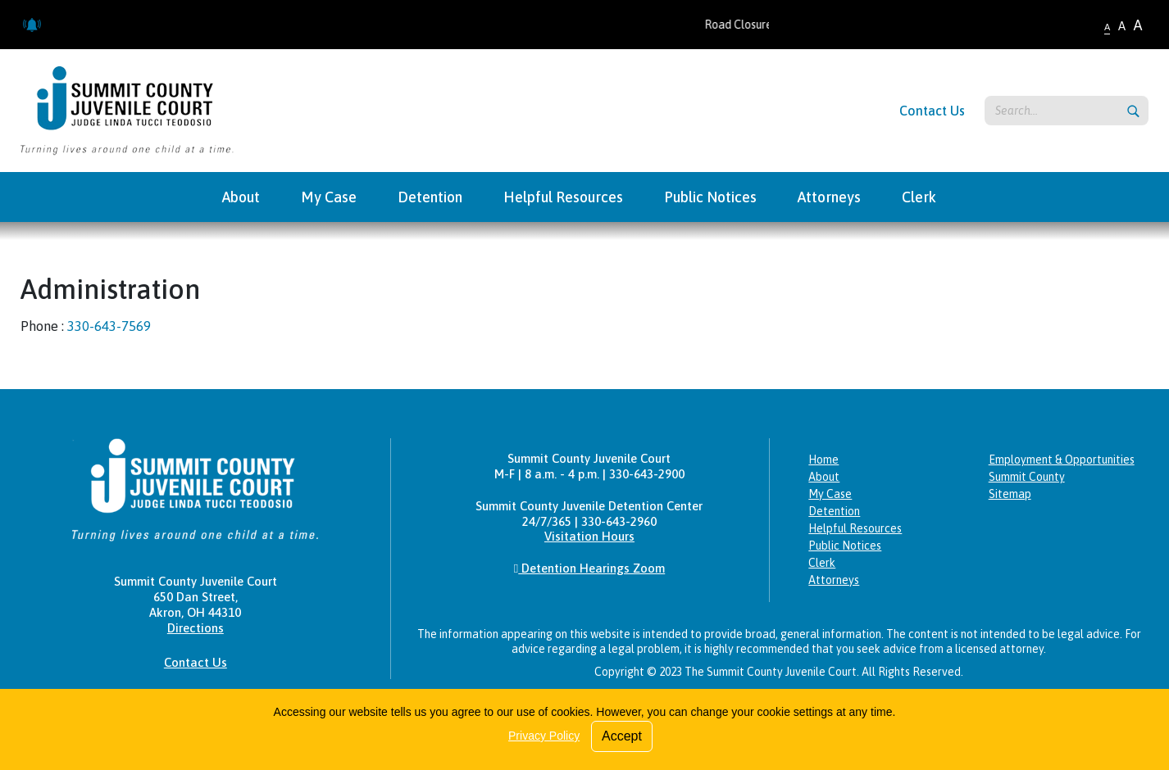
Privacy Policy (544, 735)
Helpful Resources (855, 528)
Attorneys (833, 580)
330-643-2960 (619, 521)
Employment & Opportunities (1062, 459)
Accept (622, 736)
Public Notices (844, 545)
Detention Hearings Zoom (589, 568)
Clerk (821, 562)
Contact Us (932, 110)
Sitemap (1010, 493)
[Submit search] (1133, 111)
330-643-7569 (109, 326)
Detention (834, 511)
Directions (195, 628)
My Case (830, 493)
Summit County (1027, 476)
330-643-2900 (647, 474)
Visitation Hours (589, 536)
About (823, 476)
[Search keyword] (1067, 110)
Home (823, 459)
